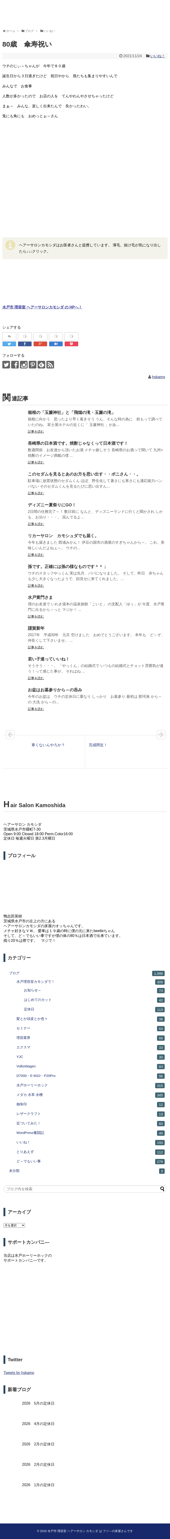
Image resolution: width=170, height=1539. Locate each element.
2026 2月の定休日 (38, 1444)
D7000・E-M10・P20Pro (90, 1076)
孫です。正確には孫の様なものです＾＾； (67, 566)
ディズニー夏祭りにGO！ (52, 505)
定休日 (94, 1009)
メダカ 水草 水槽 (90, 1095)
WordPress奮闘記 (90, 1133)
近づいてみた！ (90, 1123)
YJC (90, 1057)
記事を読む (36, 431)
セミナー (90, 1028)
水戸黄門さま (40, 597)
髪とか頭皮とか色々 (90, 1019)
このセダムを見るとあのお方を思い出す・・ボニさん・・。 (84, 474)
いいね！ (157, 56)
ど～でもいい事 (90, 1161)
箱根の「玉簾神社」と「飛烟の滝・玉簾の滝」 (71, 412)
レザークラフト (90, 1114)
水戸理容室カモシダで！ (90, 982)
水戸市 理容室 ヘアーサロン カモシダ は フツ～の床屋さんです (90, 1531)
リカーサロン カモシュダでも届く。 (63, 535)
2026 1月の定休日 (38, 1485)
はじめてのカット (94, 1000)
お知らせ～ (94, 990)
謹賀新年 (36, 628)
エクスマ (90, 1047)
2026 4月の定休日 (38, 1424)
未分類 (87, 1171)
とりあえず (90, 1152)
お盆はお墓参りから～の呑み (55, 690)
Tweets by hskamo (18, 1373)
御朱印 (90, 1104)
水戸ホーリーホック (90, 1085)
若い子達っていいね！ (49, 659)
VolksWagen (90, 1066)
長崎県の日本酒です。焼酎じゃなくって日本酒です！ (78, 443)
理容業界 (90, 1038)
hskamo (158, 377)
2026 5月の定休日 (38, 1403)
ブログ (87, 973)
